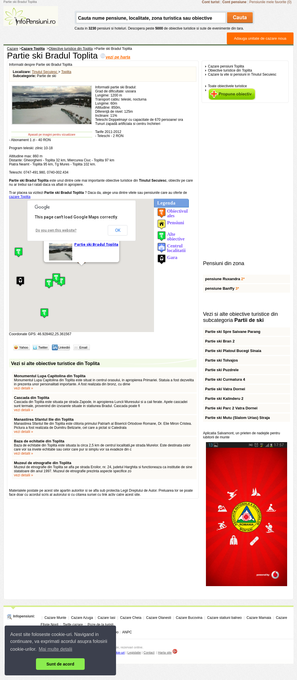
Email (83, 347)
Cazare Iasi (106, 618)
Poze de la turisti (100, 625)
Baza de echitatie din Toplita (39, 441)
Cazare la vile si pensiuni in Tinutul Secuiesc (242, 74)
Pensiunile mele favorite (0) (270, 2)
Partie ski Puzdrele (222, 370)
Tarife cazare (73, 625)
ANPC (127, 632)
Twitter (43, 347)
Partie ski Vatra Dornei (225, 389)
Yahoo (23, 347)
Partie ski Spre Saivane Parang (232, 331)
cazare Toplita (19, 197)
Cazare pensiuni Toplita (226, 66)
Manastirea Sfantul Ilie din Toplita (44, 419)
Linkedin (64, 347)
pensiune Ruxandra (225, 279)
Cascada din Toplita (31, 397)
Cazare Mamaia (259, 618)
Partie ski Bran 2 (220, 341)
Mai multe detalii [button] (56, 649)
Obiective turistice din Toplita (230, 70)
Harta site (165, 652)
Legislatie (134, 652)
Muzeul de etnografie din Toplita (42, 463)
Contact (149, 652)
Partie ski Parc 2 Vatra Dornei (231, 408)
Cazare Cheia (130, 618)
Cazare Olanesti (158, 618)
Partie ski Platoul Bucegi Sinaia (233, 351)
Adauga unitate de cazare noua (260, 38)
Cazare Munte (55, 618)
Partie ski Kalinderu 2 (224, 398)
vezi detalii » (23, 388)
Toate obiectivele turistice (227, 86)
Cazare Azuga (82, 618)
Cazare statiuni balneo (224, 618)
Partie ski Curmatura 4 (225, 379)
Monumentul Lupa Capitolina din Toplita (50, 376)
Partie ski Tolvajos (221, 360)
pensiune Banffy (222, 288)
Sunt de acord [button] (60, 664)
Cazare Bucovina (189, 618)
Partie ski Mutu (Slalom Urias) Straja (237, 417)
